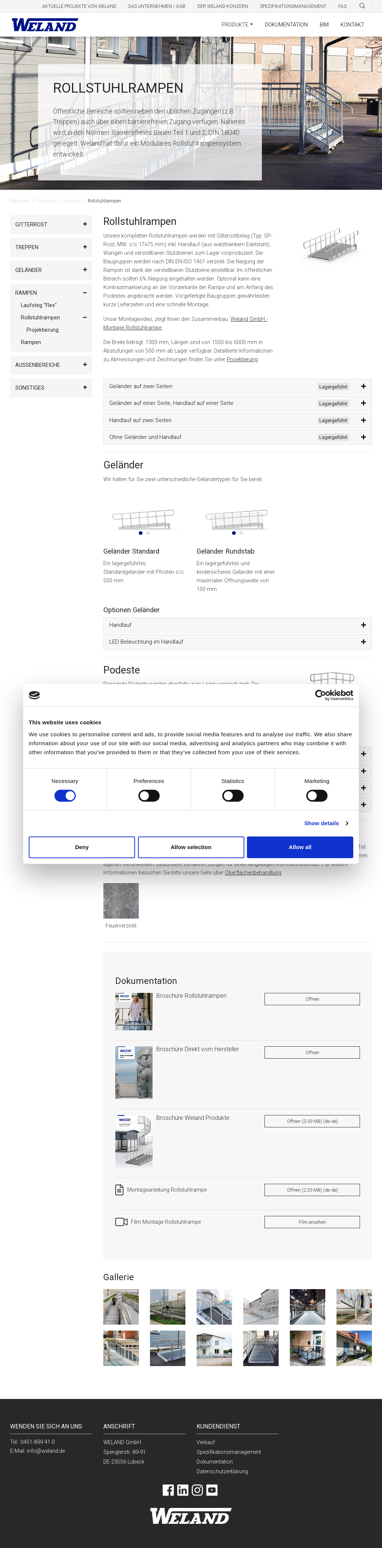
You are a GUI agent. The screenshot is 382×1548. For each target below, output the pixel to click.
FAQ (342, 6)
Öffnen (312, 999)
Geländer (28, 270)
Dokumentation (286, 25)
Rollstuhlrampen (40, 318)
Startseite (19, 201)
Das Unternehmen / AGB (156, 6)
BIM (324, 25)
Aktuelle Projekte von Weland (79, 6)
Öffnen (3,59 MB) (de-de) (312, 1121)
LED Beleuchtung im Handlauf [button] (146, 641)
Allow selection (190, 847)
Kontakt (352, 25)
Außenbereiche (37, 365)
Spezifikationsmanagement (293, 6)
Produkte (235, 25)
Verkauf (206, 1442)
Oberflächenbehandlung (253, 873)
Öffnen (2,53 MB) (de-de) (312, 1190)
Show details (321, 823)
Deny (82, 847)
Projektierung (42, 330)
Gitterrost (31, 225)
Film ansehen (312, 1222)
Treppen (26, 247)
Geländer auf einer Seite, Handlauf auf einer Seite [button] (229, 403)
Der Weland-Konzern (222, 6)
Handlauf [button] (120, 625)
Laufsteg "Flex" (39, 305)
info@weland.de (46, 1451)
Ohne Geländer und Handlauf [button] (229, 437)
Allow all (300, 847)
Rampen (71, 201)
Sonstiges (29, 388)
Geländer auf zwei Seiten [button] (229, 386)
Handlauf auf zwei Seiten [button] (229, 420)
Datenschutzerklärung (222, 1471)
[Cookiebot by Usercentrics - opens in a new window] (320, 695)
